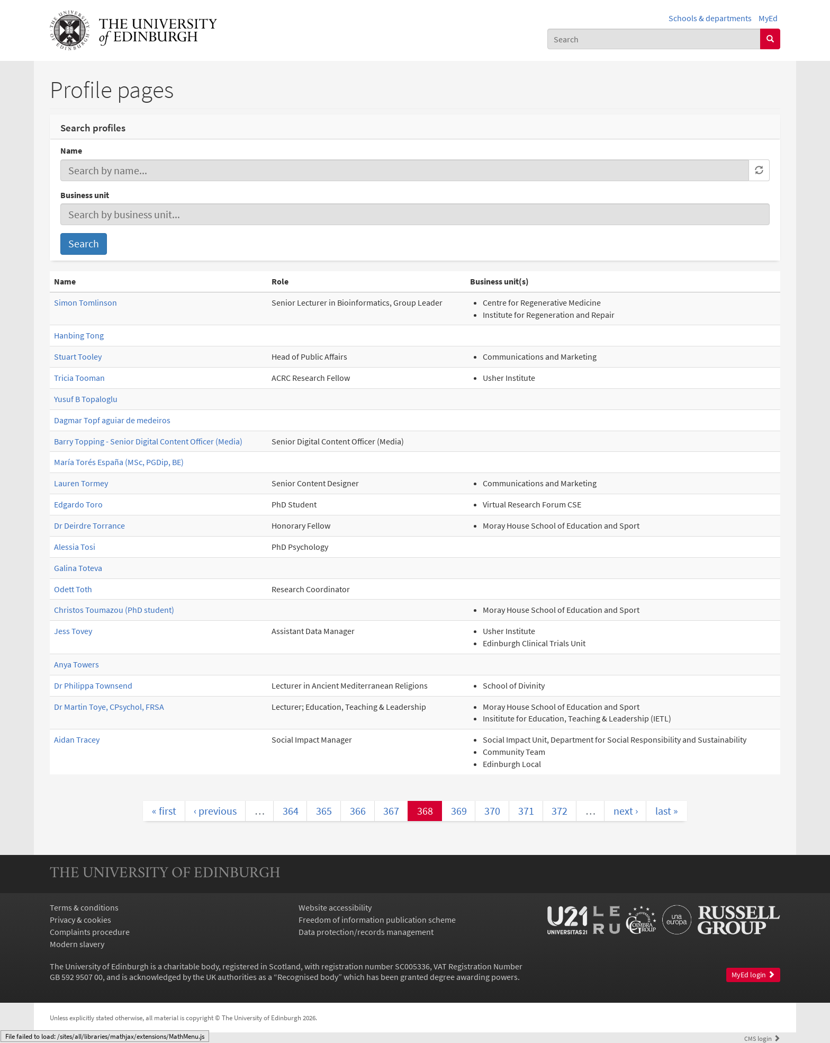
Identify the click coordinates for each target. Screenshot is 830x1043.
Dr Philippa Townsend (93, 685)
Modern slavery (77, 944)
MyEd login (753, 974)
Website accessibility (335, 907)
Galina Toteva (78, 568)
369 (459, 810)
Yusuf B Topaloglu (86, 399)
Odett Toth (73, 589)
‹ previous (215, 810)
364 (291, 810)
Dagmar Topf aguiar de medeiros (112, 420)
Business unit (84, 195)
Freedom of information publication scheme (377, 919)
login (762, 1038)
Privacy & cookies (80, 919)
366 (358, 810)
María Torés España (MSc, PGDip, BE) (119, 462)
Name (71, 150)
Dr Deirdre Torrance (89, 525)
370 (492, 810)
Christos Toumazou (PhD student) (114, 609)
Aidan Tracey (77, 739)
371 (526, 810)
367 (391, 810)
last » (666, 810)
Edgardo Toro (78, 504)
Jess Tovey (73, 631)
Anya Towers (76, 664)
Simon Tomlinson (85, 302)
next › (626, 810)
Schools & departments (710, 18)
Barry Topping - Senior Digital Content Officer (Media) (148, 441)
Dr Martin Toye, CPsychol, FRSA (109, 706)
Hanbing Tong (79, 335)
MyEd (768, 18)
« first (164, 810)
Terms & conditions (84, 907)
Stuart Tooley (78, 356)
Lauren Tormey (81, 483)
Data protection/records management (366, 931)
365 (324, 810)
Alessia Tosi (74, 546)
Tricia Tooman (79, 377)
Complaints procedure (90, 931)
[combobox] (654, 39)
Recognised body (307, 976)
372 (559, 810)
